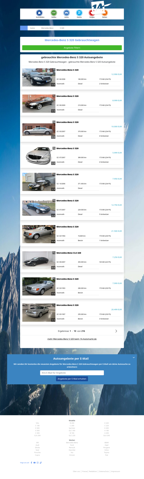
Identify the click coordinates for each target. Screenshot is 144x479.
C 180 (37, 425)
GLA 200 (106, 435)
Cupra (37, 455)
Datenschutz (104, 471)
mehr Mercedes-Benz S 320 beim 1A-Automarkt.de (72, 339)
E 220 (106, 423)
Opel (106, 445)
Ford (72, 445)
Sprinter (72, 428)
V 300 (37, 430)
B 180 (72, 433)
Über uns (76, 471)
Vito (37, 423)
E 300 (37, 428)
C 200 (72, 425)
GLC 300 (72, 430)
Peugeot (106, 447)
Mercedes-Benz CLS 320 (68, 252)
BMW (107, 442)
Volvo (106, 450)
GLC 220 (72, 435)
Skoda (37, 447)
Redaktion (93, 471)
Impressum (115, 471)
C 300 (37, 433)
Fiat (106, 455)
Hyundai (72, 450)
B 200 (72, 423)
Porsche (37, 452)
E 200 (106, 428)
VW (37, 442)
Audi (37, 445)
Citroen (72, 455)
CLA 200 (37, 435)
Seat (37, 450)
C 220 (106, 425)
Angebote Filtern (72, 47)
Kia (72, 452)
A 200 (106, 433)
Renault (72, 447)
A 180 (106, 430)
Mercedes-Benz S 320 (67, 69)
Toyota (106, 452)
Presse (84, 471)
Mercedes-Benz (72, 442)
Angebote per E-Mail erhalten (72, 378)
